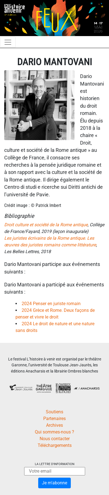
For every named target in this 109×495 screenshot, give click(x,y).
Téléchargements (55, 445)
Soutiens (54, 411)
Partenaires (54, 418)
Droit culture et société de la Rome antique (46, 224)
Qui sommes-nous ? (54, 432)
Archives (54, 425)
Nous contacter (55, 438)
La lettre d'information (54, 464)
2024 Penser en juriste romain (51, 303)
